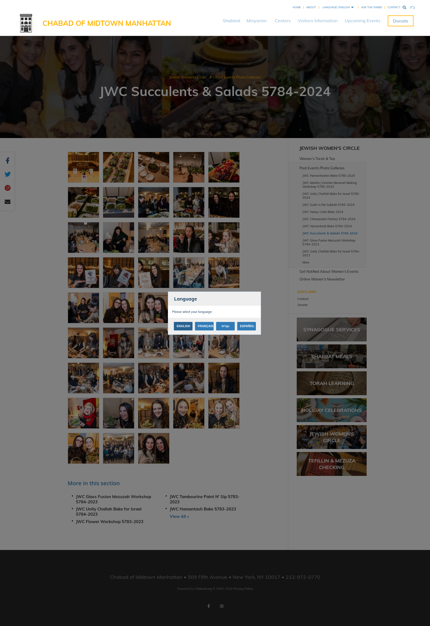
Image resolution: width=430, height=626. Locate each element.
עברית (225, 326)
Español (247, 326)
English (183, 326)
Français (205, 326)
